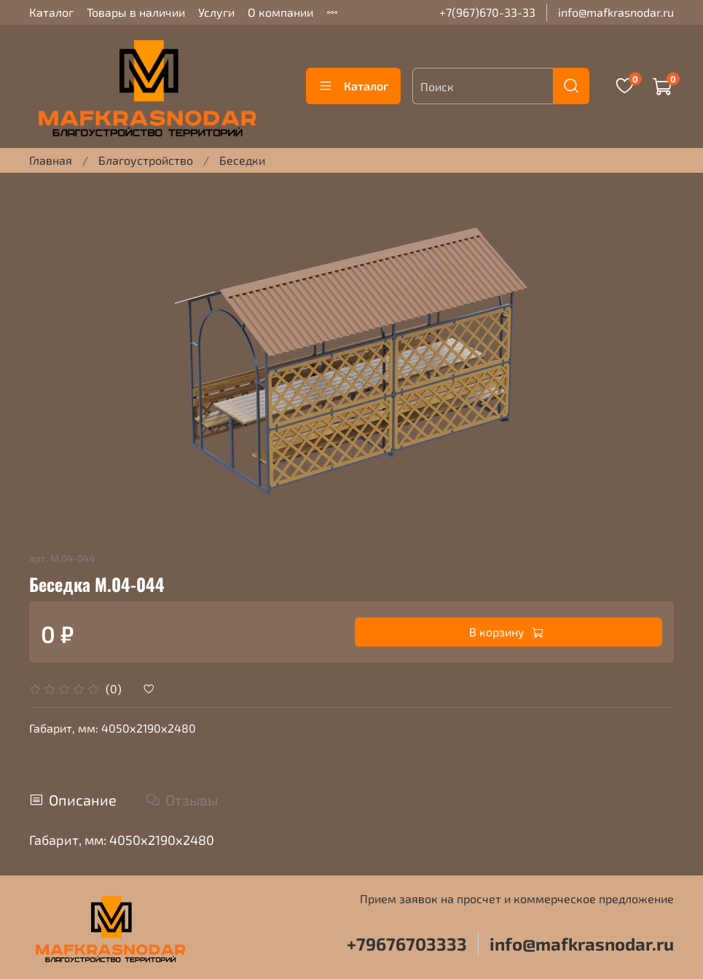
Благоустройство (145, 160)
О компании (280, 12)
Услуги (216, 12)
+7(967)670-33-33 (487, 12)
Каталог (51, 12)
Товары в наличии (136, 12)
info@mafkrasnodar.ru (616, 12)
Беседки (242, 160)
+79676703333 (407, 943)
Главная (50, 160)
